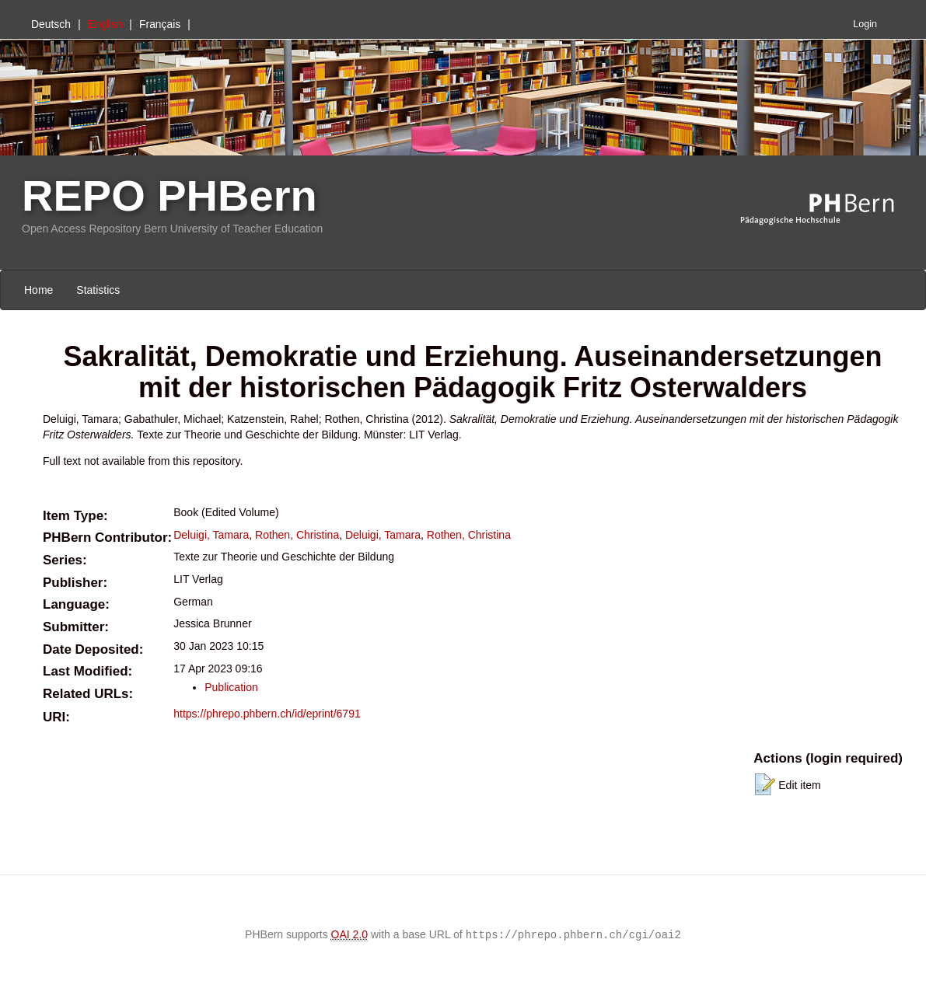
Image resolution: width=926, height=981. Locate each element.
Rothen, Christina (297, 535)
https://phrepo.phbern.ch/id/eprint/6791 (267, 713)
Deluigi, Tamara (211, 535)
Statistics (98, 290)
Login (865, 24)
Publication (231, 687)
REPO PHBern (169, 195)
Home (38, 290)
